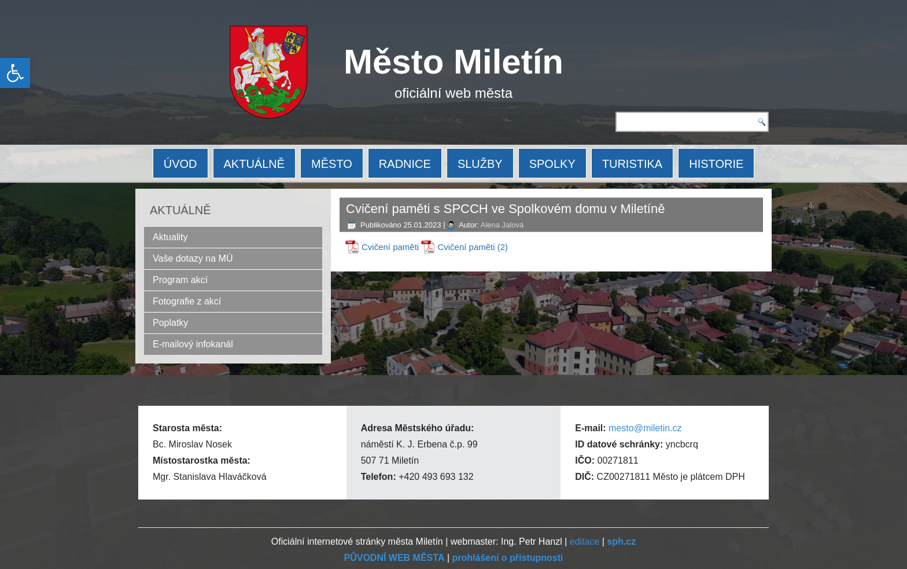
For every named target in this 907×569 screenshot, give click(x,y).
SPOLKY (552, 163)
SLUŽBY (480, 163)
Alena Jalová (502, 225)
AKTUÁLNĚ (254, 163)
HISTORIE (716, 163)
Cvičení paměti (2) (472, 247)
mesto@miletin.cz (645, 428)
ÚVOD (180, 163)
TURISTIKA (632, 163)
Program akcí (180, 280)
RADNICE (405, 163)
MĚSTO (331, 163)
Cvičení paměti (390, 247)
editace (585, 541)
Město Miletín (453, 61)
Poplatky (170, 323)
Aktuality (170, 237)
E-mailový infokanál (193, 344)
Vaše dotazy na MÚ (193, 258)
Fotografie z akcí (187, 301)
